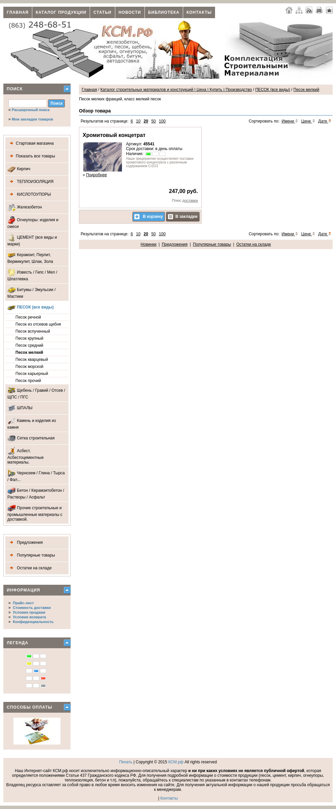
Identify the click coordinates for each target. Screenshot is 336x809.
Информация (23, 590)
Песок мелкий (29, 352)
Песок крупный (29, 338)
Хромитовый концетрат (114, 135)
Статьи (102, 12)
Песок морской (29, 366)
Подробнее (96, 175)
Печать (125, 762)
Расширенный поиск (30, 110)
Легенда (17, 642)
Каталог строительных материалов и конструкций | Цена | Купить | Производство (176, 89)
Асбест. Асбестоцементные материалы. (25, 456)
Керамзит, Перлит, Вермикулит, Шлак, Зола (30, 257)
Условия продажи (29, 612)
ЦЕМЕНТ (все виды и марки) (32, 239)
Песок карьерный (31, 373)
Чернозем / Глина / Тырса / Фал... (36, 475)
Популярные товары (31, 555)
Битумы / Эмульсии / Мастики (31, 292)
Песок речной (28, 317)
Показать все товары (31, 156)
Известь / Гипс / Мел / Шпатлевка (32, 274)
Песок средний (29, 345)
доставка (190, 200)
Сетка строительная (31, 438)
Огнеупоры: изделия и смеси (32, 222)
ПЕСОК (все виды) (30, 307)
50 (153, 121)
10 (138, 121)
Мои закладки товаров (32, 119)
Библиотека (163, 12)
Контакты (199, 12)
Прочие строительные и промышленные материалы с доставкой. (34, 513)
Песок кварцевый (31, 359)
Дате (324, 121)
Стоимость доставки (32, 608)
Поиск (15, 89)
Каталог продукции (61, 12)
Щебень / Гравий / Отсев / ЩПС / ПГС (36, 392)
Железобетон (24, 207)
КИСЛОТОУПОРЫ (29, 194)
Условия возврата (29, 617)
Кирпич (18, 169)
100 (162, 121)
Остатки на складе (29, 568)
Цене (308, 121)
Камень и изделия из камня (31, 423)
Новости (130, 12)
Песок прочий (28, 380)
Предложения (25, 542)
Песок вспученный (32, 331)
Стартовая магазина (30, 143)
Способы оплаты (29, 707)
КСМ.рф (175, 762)
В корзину (148, 216)
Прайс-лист (23, 603)
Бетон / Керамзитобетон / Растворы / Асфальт (35, 492)
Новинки (149, 244)
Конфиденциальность (33, 622)
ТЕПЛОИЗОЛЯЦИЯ (30, 182)
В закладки (183, 216)
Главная (18, 12)
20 (145, 121)
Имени (290, 121)
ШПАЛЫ (20, 408)
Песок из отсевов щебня (38, 324)
